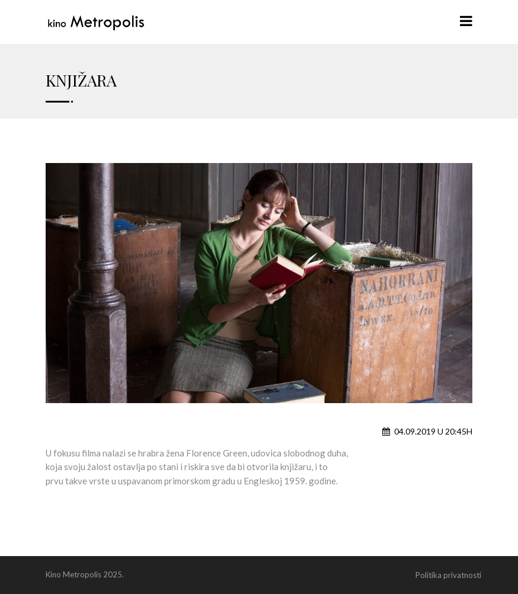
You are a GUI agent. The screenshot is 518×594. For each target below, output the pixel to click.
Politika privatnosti (448, 575)
